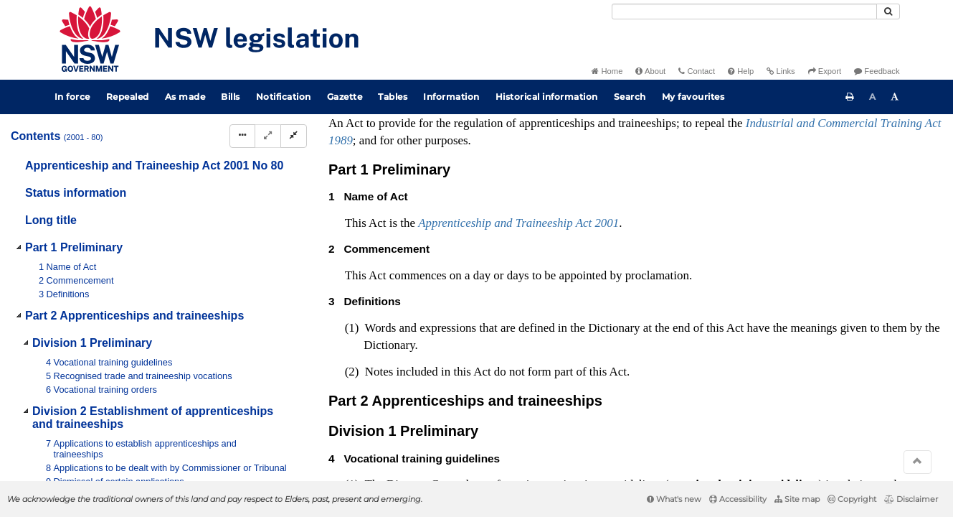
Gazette (345, 96)
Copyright (852, 499)
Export (824, 71)
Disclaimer (911, 499)
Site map (797, 499)
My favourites (693, 96)
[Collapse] (293, 136)
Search (630, 96)
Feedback (876, 71)
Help (741, 71)
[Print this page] (850, 97)
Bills (230, 96)
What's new (674, 499)
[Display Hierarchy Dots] (242, 136)
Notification (283, 96)
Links (781, 71)
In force (72, 96)
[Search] (744, 11)
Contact (696, 71)
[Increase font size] (895, 97)
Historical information (547, 96)
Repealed (127, 96)
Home (607, 71)
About (650, 71)
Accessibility (738, 499)
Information (451, 96)
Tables (392, 96)
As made (185, 96)
